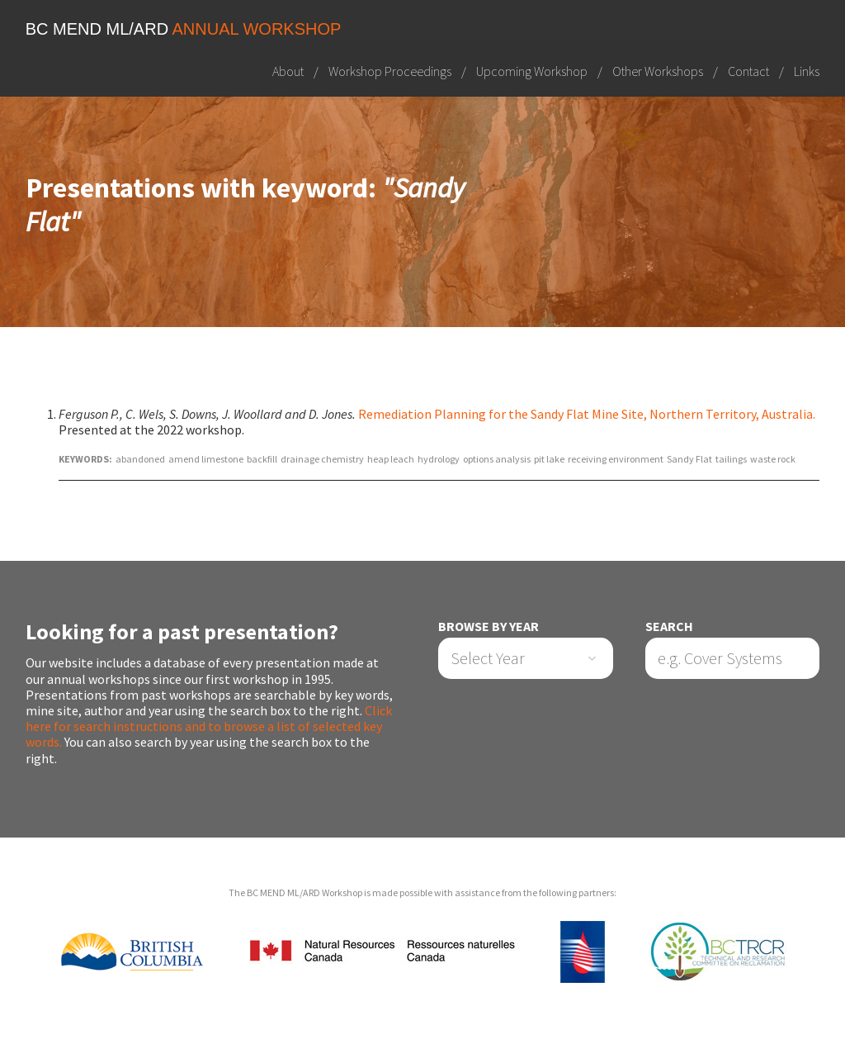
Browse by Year (488, 626)
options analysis (497, 459)
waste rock (772, 459)
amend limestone (205, 459)
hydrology (439, 459)
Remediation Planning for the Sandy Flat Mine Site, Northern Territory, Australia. (586, 414)
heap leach (390, 459)
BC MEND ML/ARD (184, 29)
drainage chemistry (322, 459)
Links (806, 70)
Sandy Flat (689, 459)
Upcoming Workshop (532, 70)
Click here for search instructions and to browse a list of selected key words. (209, 726)
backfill (262, 459)
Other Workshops (657, 70)
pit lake (549, 459)
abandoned (140, 459)
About (288, 70)
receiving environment (615, 459)
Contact (748, 70)
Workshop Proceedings (389, 70)
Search (669, 626)
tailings (731, 459)
